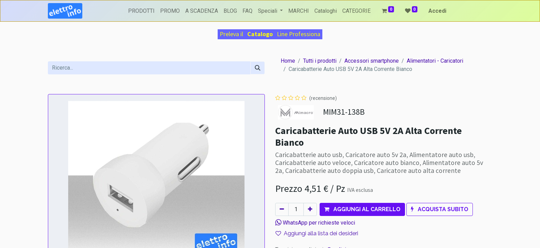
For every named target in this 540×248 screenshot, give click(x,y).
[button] (362, 209)
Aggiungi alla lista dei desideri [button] (317, 233)
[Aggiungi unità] (310, 209)
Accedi (437, 11)
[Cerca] (257, 67)
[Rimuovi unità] (282, 209)
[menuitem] (141, 11)
